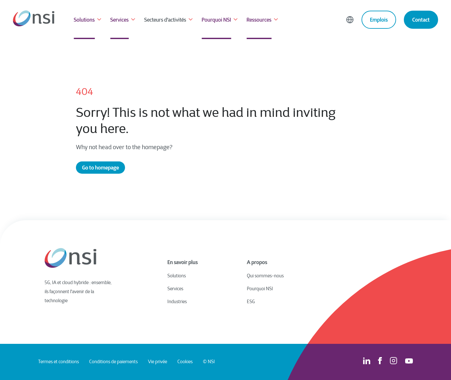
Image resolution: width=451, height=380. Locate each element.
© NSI (209, 362)
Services (123, 20)
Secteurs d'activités (169, 20)
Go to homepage (100, 167)
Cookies (185, 362)
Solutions (88, 20)
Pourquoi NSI (220, 20)
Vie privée (157, 362)
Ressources (262, 20)
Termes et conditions (58, 362)
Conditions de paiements (113, 362)
